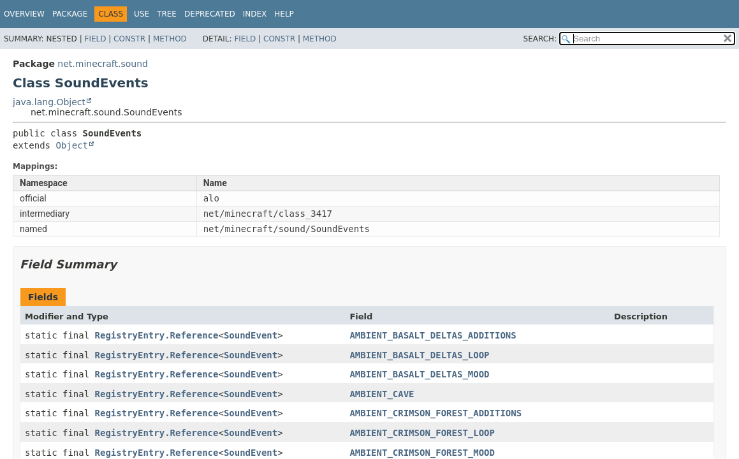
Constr (129, 38)
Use (141, 14)
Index (255, 14)
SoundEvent (250, 335)
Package (69, 14)
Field (95, 38)
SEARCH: (540, 38)
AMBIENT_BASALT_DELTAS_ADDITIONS (432, 335)
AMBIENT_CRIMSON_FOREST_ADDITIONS (435, 413)
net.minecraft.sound (102, 64)
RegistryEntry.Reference (157, 335)
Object (71, 145)
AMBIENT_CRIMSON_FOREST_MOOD (422, 453)
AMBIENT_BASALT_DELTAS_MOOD (419, 374)
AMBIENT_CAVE (381, 394)
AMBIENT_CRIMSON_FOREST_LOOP (422, 433)
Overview (24, 14)
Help (284, 14)
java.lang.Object (49, 102)
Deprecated (209, 14)
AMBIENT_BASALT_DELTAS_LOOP (419, 355)
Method (170, 38)
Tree (167, 14)
